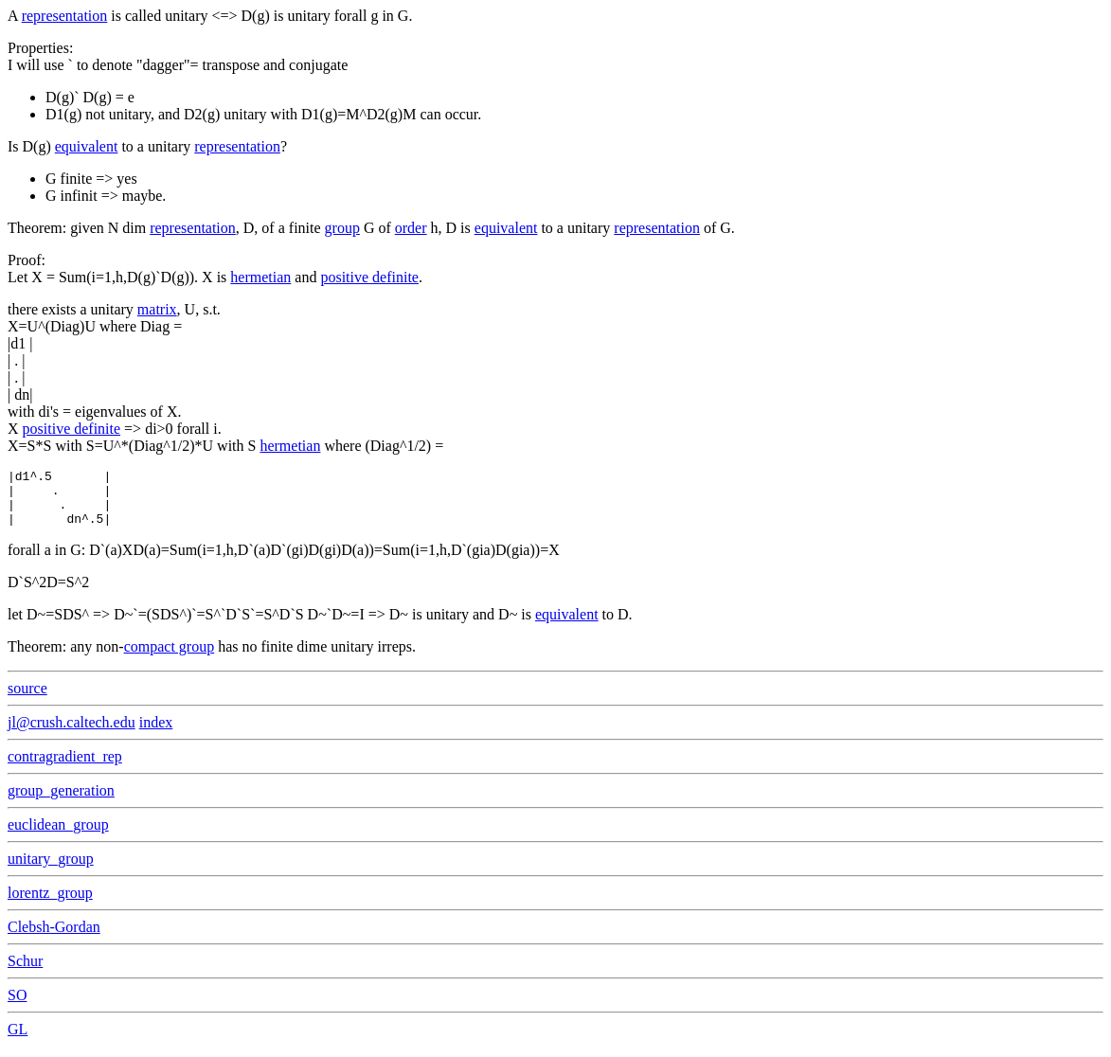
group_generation (61, 802)
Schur (25, 972)
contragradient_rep (65, 768)
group (342, 228)
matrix (157, 309)
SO (17, 1006)
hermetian (260, 277)
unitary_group (51, 870)
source (27, 699)
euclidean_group (58, 836)
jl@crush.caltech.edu (71, 734)
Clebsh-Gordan (54, 938)
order (411, 228)
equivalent (86, 146)
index (156, 734)
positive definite (369, 277)
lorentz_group (50, 904)
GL (17, 1040)
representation (65, 16)
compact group (169, 658)
